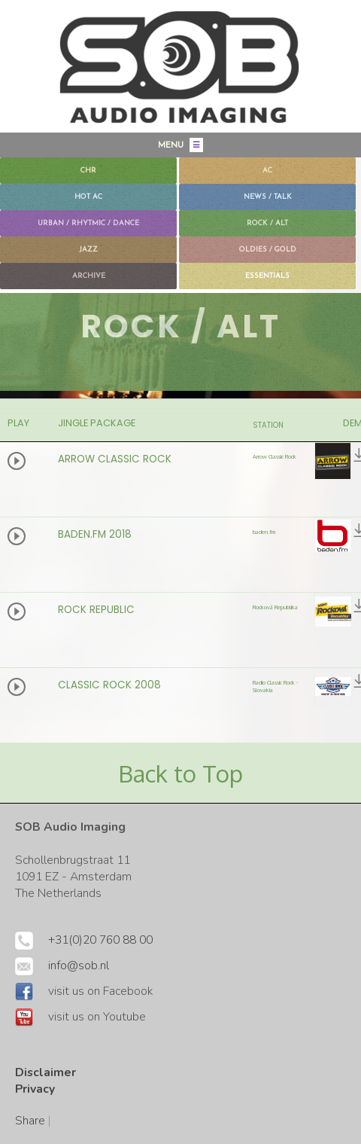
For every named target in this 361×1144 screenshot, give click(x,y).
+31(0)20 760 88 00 (100, 940)
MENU (180, 145)
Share (30, 1120)
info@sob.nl (78, 965)
